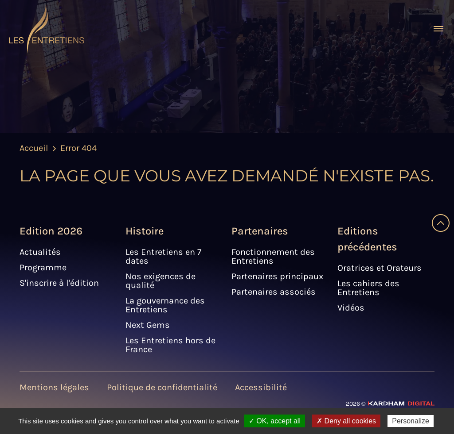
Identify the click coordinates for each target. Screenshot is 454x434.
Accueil (34, 148)
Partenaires (259, 231)
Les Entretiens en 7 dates (163, 256)
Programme (43, 267)
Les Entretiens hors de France (170, 344)
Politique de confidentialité (162, 387)
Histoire (144, 231)
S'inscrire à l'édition (59, 283)
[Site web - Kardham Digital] (390, 403)
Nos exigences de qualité (160, 280)
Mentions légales (54, 387)
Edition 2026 (51, 231)
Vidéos (350, 308)
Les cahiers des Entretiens (368, 287)
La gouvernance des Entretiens (165, 305)
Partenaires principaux (277, 276)
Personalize (410, 421)
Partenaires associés (273, 292)
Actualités (40, 252)
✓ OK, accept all (275, 421)
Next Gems (147, 325)
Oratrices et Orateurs (379, 268)
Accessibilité (261, 387)
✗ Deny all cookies (346, 421)
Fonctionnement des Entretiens (273, 256)
